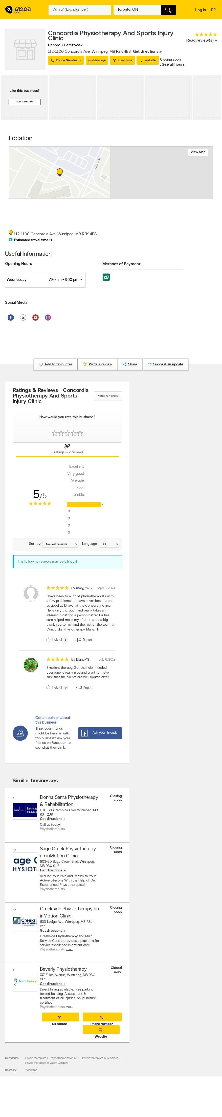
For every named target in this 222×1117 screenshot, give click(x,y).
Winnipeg (31, 1069)
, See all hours (172, 65)
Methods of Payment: (121, 264)
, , (105, 52)
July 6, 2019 (107, 659)
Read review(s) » (201, 41)
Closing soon (170, 60)
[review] (67, 614)
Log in (200, 10)
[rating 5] (201, 35)
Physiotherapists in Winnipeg (100, 1057)
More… (69, 949)
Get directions (51, 819)
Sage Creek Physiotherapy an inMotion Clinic (68, 852)
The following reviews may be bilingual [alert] (47, 562)
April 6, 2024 (107, 588)
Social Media (16, 303)
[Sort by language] (109, 544)
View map (198, 152)
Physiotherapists (35, 1057)
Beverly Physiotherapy (63, 969)
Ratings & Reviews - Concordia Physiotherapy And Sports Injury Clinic (50, 396)
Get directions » (147, 52)
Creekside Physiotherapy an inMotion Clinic (69, 913)
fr (214, 10)
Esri (129, 195)
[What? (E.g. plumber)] (80, 10)
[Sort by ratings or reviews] (60, 544)
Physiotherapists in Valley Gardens (46, 1062)
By (81, 588)
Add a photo (24, 101)
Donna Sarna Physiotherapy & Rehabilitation (69, 801)
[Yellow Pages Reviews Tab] (67, 450)
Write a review (108, 396)
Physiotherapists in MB (64, 1057)
